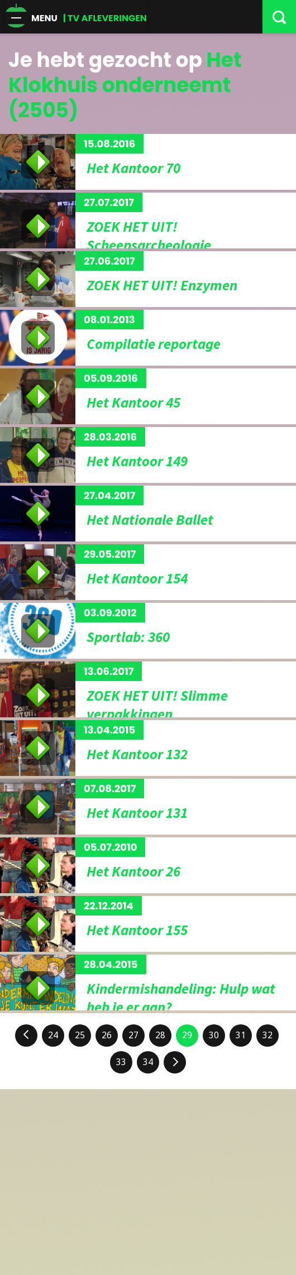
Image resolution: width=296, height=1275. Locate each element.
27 (133, 1035)
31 (241, 1035)
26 (107, 1035)
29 (187, 1035)
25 (80, 1035)
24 (53, 1035)
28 (160, 1035)
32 (267, 1035)
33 (121, 1062)
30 (214, 1035)
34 (148, 1062)
